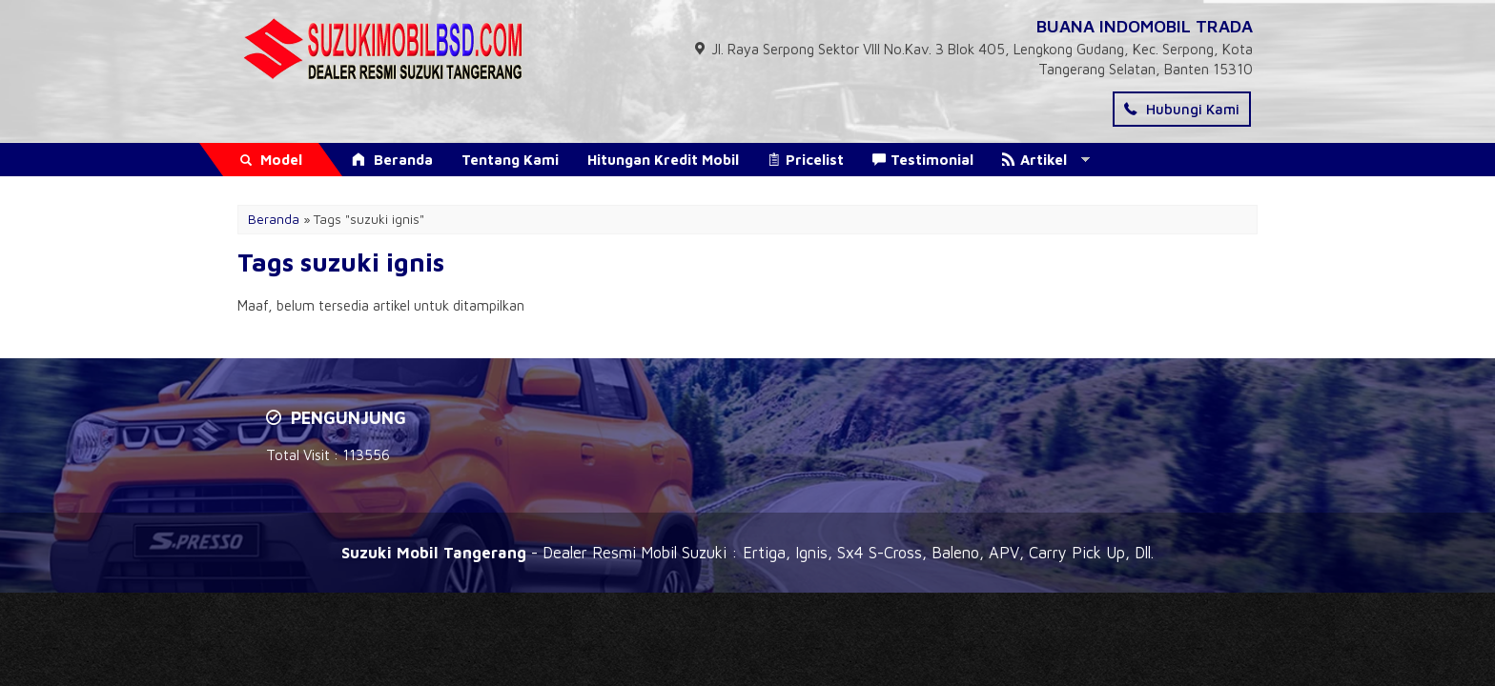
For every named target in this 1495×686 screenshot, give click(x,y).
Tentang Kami (510, 159)
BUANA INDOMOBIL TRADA (1144, 26)
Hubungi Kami (1181, 109)
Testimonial (922, 159)
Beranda (392, 159)
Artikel (1034, 159)
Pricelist (806, 159)
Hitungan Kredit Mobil (663, 159)
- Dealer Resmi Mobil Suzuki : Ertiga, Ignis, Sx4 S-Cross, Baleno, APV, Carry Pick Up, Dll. (747, 552)
